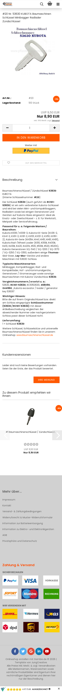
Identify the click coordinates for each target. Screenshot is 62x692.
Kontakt (6, 505)
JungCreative (39, 662)
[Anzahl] (31, 128)
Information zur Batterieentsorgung (22, 523)
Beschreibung (12, 180)
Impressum (8, 499)
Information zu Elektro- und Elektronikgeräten (28, 529)
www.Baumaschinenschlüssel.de (34, 335)
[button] (7, 128)
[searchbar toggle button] (42, 4)
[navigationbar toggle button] (58, 4)
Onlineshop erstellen (17, 659)
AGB (4, 535)
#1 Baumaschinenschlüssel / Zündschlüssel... (31, 432)
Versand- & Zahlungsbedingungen (21, 511)
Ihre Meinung (46, 379)
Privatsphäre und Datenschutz (19, 541)
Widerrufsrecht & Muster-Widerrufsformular (27, 517)
